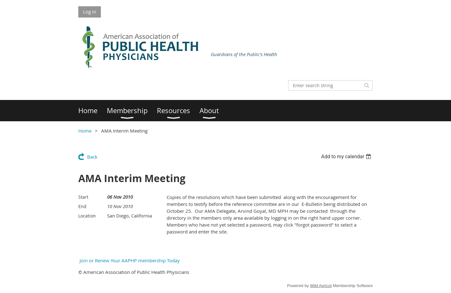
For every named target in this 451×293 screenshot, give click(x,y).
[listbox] (347, 156)
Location (87, 216)
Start (83, 197)
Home (84, 131)
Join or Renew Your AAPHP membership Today (129, 260)
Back (92, 157)
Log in (89, 11)
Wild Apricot (321, 285)
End (82, 206)
